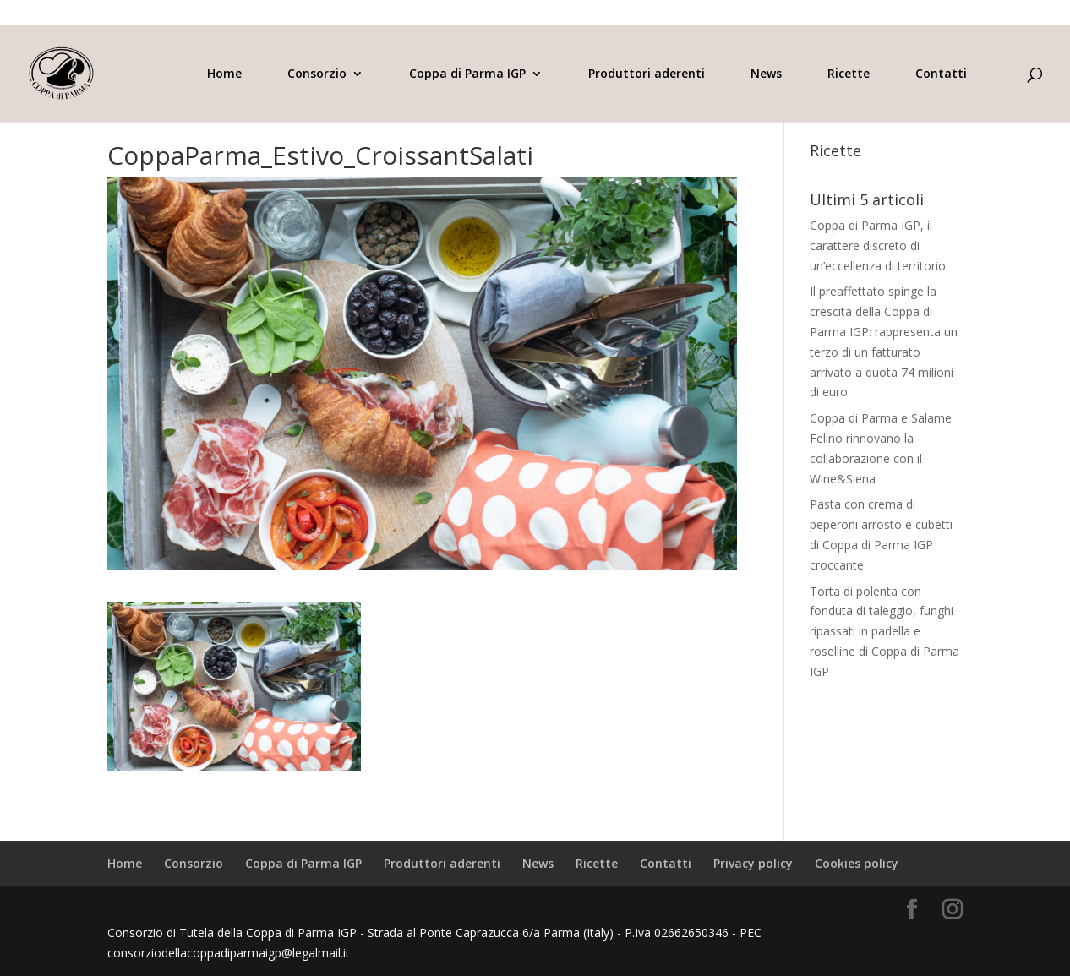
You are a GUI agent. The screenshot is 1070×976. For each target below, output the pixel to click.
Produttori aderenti (646, 74)
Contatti (941, 74)
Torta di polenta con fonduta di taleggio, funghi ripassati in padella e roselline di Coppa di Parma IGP (884, 631)
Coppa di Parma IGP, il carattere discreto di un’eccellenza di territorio (878, 245)
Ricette (848, 74)
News (766, 74)
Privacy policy (753, 863)
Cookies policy (856, 863)
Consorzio (317, 74)
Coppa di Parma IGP (467, 74)
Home (224, 74)
